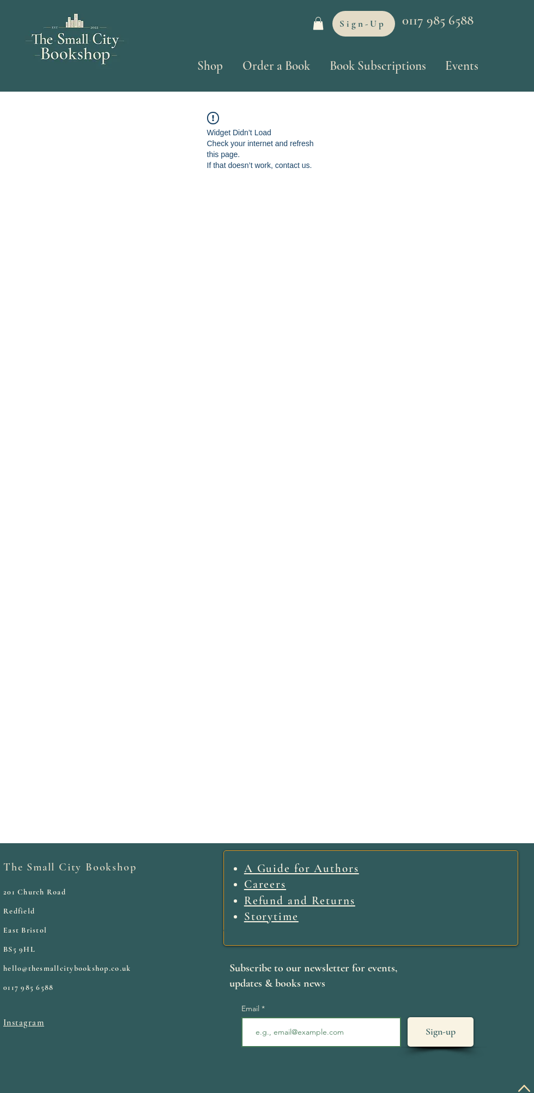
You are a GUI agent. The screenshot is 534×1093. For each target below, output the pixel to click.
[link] (318, 23)
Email (251, 1008)
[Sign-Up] (363, 24)
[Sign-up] (441, 1032)
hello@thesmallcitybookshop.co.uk (67, 968)
